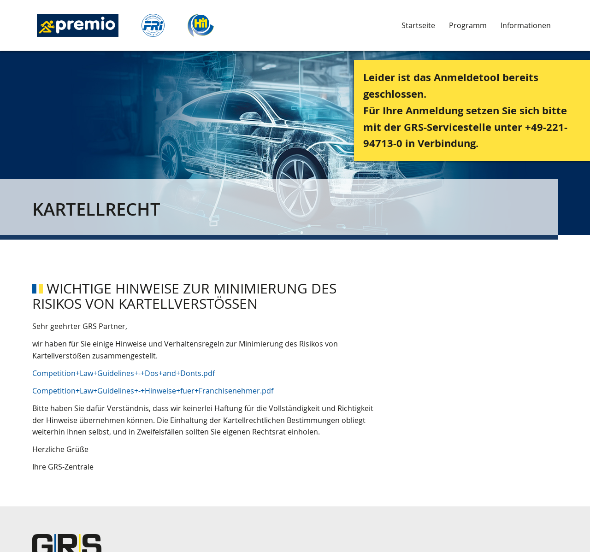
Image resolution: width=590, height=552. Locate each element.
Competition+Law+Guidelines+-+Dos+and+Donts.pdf (123, 373)
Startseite (418, 25)
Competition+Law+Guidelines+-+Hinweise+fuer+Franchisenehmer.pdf (152, 391)
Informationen (526, 25)
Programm (468, 25)
